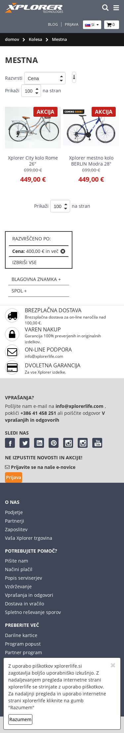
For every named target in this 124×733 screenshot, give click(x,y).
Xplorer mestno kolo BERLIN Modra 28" (91, 161)
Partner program (23, 652)
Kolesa (35, 39)
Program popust (23, 644)
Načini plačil (18, 569)
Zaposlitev (16, 529)
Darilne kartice (21, 635)
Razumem (20, 719)
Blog (53, 24)
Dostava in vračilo (24, 603)
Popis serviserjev (23, 578)
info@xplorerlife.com (44, 356)
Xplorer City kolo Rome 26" (33, 161)
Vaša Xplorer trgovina (28, 538)
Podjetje (14, 512)
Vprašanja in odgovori (29, 595)
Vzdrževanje (18, 586)
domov (12, 39)
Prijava (71, 24)
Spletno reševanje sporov (33, 612)
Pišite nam (16, 561)
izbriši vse (24, 262)
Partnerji (14, 521)
